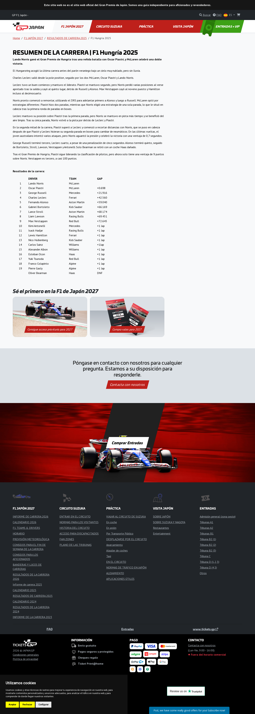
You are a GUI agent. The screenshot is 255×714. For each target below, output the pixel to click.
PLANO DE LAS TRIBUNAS (76, 545)
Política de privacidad (25, 659)
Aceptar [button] (12, 704)
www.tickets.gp (205, 629)
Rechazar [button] (27, 704)
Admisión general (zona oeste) (218, 516)
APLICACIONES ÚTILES (120, 579)
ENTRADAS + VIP (221, 26)
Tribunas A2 (206, 528)
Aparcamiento (114, 545)
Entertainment (162, 533)
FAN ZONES (67, 539)
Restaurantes (161, 528)
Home (16, 38)
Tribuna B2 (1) (208, 539)
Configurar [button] (43, 704)
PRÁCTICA (146, 26)
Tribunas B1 (207, 533)
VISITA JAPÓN (183, 26)
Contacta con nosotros (127, 384)
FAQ (50, 629)
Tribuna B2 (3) (208, 550)
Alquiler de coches (117, 550)
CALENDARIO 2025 (24, 590)
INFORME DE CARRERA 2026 (30, 516)
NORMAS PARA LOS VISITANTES (79, 522)
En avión (111, 528)
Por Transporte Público (119, 533)
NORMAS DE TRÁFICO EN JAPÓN (126, 567)
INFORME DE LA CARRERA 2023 (32, 617)
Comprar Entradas (127, 442)
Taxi (108, 556)
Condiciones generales (26, 654)
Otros (203, 573)
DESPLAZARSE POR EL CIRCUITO (126, 539)
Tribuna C (205, 556)
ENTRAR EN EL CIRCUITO (75, 516)
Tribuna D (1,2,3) (209, 562)
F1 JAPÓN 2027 (72, 26)
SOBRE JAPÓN (161, 516)
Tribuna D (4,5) (208, 567)
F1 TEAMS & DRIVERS (26, 528)
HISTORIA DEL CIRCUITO (75, 528)
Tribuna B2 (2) (208, 545)
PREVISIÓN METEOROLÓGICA (31, 539)
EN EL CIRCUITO (116, 562)
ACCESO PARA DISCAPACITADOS (79, 533)
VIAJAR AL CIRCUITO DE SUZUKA (126, 516)
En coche (111, 522)
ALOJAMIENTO (115, 573)
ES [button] (228, 15)
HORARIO (19, 533)
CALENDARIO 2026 (24, 522)
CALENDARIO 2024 (24, 601)
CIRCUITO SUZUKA (109, 26)
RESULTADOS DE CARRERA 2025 (67, 38)
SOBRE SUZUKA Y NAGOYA (169, 522)
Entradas (127, 629)
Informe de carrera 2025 (27, 584)
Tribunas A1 (206, 522)
